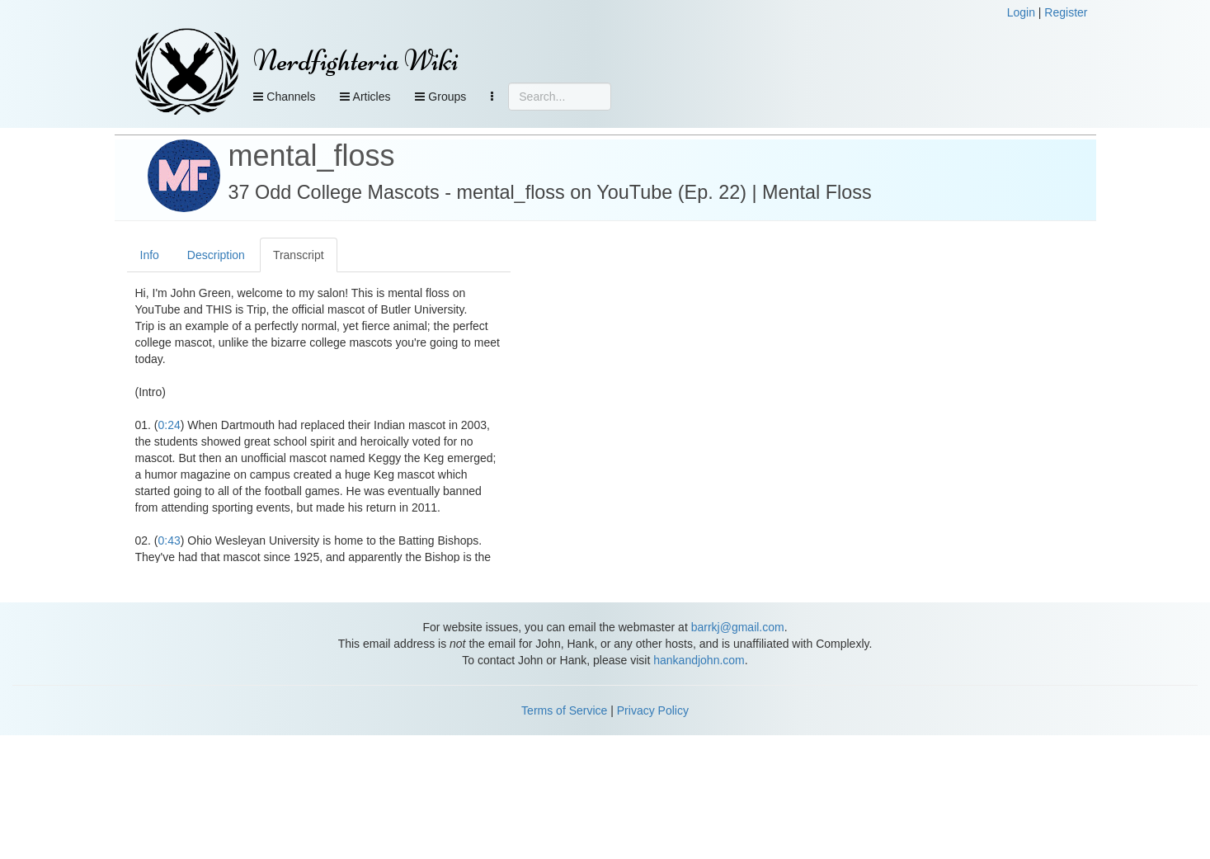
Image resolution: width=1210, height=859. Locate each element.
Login (1021, 12)
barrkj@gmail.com (737, 627)
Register (1065, 12)
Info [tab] (149, 255)
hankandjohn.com (699, 660)
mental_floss (311, 155)
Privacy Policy (653, 710)
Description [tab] (216, 255)
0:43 (169, 540)
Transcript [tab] (298, 255)
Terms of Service (564, 710)
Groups (440, 96)
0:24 (169, 425)
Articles (365, 96)
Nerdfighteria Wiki (356, 60)
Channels (284, 96)
